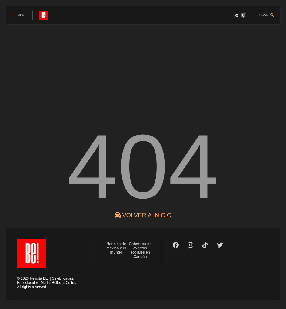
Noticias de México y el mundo (116, 248)
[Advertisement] (143, 69)
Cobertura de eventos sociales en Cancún (140, 250)
